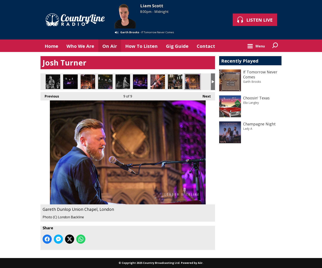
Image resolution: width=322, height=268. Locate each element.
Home (51, 46)
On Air (109, 46)
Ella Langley (251, 103)
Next (204, 95)
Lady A (247, 129)
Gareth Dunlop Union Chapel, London (157, 81)
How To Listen (141, 46)
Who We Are (80, 46)
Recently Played (239, 61)
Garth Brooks (129, 32)
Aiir (200, 263)
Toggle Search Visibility (275, 46)
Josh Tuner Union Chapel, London (53, 81)
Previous (50, 95)
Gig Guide (177, 46)
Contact (206, 46)
